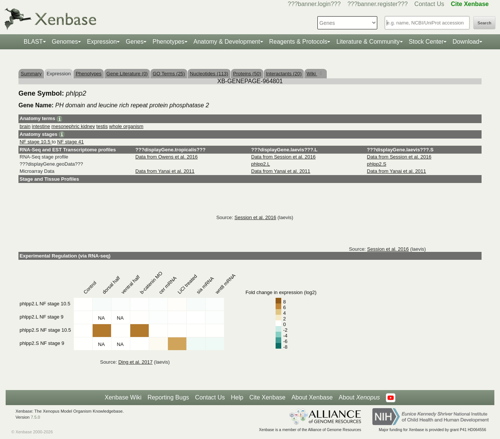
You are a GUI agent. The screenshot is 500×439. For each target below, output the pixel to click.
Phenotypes (168, 41)
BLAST (33, 41)
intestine (41, 126)
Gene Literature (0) (127, 73)
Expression (102, 41)
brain (25, 126)
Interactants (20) (284, 73)
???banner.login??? (314, 4)
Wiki (311, 73)
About (359, 397)
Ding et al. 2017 (135, 362)
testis (102, 126)
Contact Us (429, 4)
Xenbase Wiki (123, 397)
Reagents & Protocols (298, 41)
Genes (134, 41)
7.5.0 (35, 417)
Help (237, 397)
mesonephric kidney (73, 126)
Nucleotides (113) (209, 73)
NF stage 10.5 (36, 142)
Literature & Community (367, 41)
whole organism (126, 126)
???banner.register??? (378, 4)
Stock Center (426, 41)
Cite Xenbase (267, 397)
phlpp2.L (260, 164)
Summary (31, 73)
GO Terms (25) (168, 73)
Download (466, 41)
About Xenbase (311, 397)
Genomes (65, 41)
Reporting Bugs (168, 397)
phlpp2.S (376, 164)
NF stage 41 (70, 142)
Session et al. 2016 (255, 217)
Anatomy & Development (227, 41)
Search (484, 23)
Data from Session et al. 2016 (283, 157)
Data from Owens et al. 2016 (167, 157)
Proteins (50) (247, 73)
